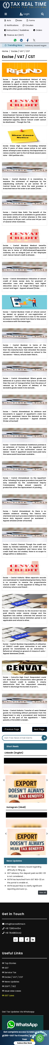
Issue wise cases (12, 990)
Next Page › (39, 729)
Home (5, 51)
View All (42, 892)
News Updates (11, 981)
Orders (37, 30)
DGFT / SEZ (10, 986)
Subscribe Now (24, 1043)
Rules (18, 20)
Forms (30, 20)
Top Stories (10, 963)
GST (6, 967)
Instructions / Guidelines (16, 30)
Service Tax (10, 972)
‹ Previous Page (11, 729)
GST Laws (9, 995)
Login (25, 14)
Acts (7, 20)
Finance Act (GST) (14, 35)
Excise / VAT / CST (20, 51)
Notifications (11, 25)
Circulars (28, 25)
